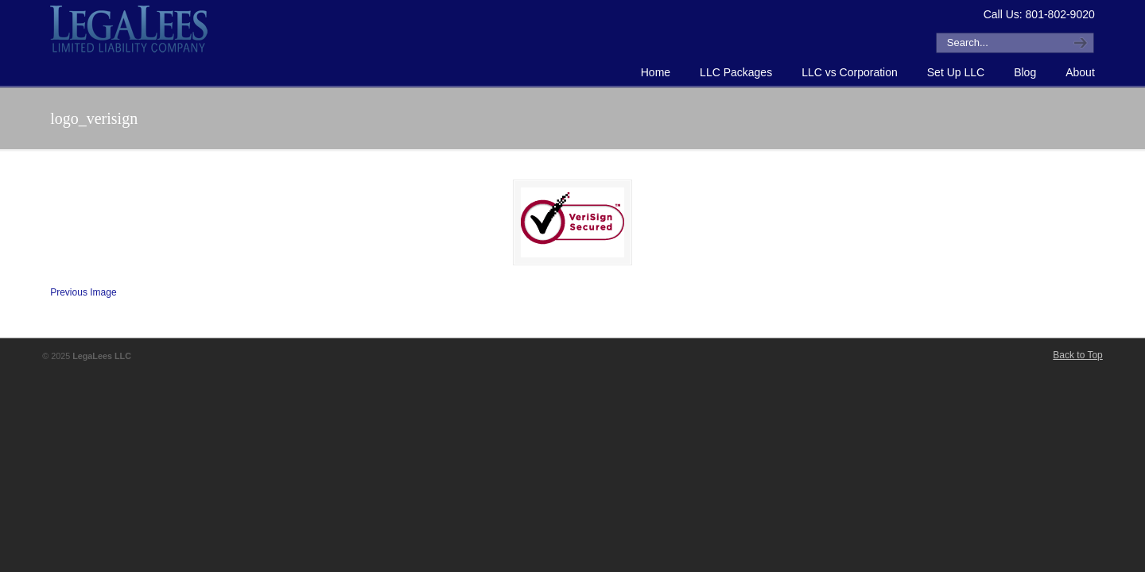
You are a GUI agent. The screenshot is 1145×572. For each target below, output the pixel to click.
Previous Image (83, 292)
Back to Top (1077, 355)
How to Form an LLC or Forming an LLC (129, 28)
